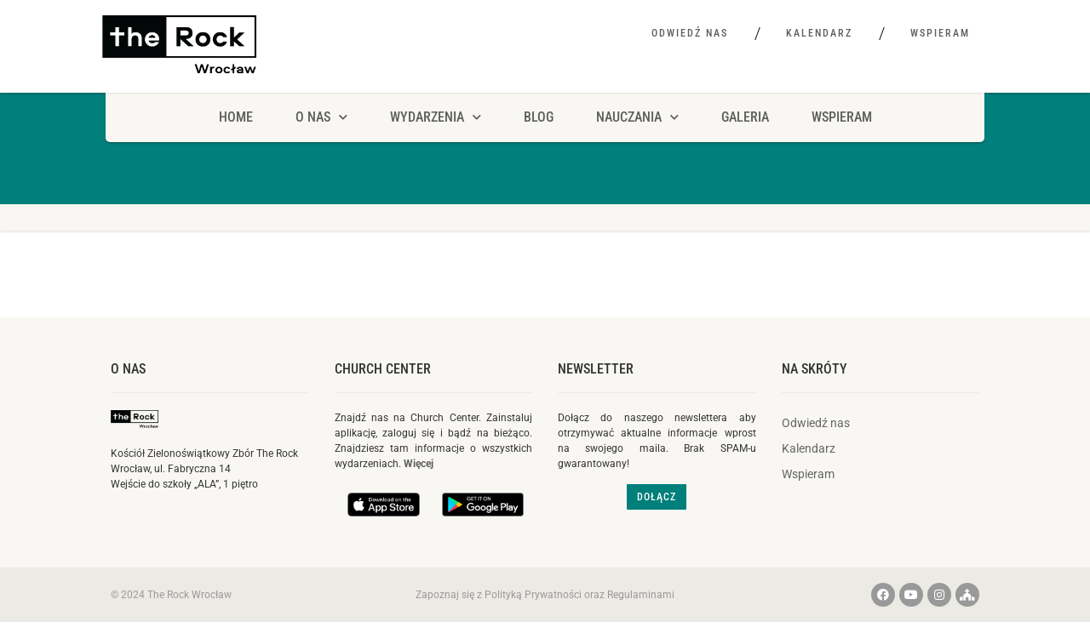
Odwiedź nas (689, 33)
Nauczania (637, 117)
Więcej (418, 464)
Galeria (745, 117)
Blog (539, 117)
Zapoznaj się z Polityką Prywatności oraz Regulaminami (545, 595)
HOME (236, 117)
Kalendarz (819, 33)
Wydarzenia (435, 117)
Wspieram (940, 33)
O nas (128, 369)
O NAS (321, 117)
